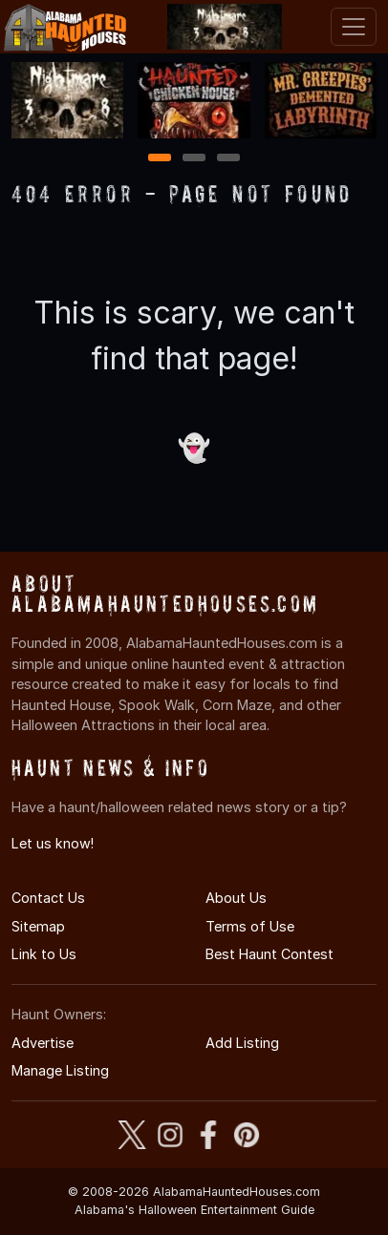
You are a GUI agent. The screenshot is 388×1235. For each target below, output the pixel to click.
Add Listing (242, 1043)
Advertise (42, 1043)
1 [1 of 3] (160, 159)
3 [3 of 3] (228, 159)
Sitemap (38, 926)
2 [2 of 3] (194, 159)
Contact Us (48, 898)
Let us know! (52, 843)
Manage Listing (60, 1070)
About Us (236, 898)
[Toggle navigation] (354, 27)
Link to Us (43, 954)
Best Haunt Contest (269, 954)
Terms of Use (249, 926)
